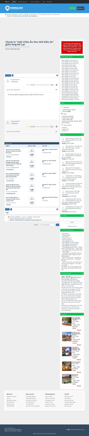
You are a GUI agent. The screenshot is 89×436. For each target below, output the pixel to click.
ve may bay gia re (71, 301)
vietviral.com (72, 318)
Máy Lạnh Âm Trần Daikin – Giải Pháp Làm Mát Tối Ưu (73, 170)
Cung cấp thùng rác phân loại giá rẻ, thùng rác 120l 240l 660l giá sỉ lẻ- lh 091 (71, 186)
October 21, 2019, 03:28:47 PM (49, 161)
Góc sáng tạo (67, 407)
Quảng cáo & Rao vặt (50, 415)
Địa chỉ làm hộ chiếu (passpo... (71, 98)
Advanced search (72, 229)
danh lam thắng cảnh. (71, 313)
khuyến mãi (65, 293)
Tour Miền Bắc (70, 308)
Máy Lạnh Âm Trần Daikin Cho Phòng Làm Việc (73, 195)
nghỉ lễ (67, 300)
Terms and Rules (74, 429)
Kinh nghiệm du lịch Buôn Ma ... (71, 70)
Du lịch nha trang (72, 295)
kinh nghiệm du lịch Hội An (70, 72)
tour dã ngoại (78, 303)
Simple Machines (18, 429)
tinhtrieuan (70, 142)
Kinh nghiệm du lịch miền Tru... (71, 63)
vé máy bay (73, 291)
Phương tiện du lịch (49, 409)
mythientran (58, 14)
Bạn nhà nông (67, 415)
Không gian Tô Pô (68, 405)
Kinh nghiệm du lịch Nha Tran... (71, 81)
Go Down (8, 75)
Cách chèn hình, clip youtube (33, 415)
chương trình (65, 286)
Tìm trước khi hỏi (30, 413)
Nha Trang (71, 290)
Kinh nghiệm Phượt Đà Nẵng (70, 94)
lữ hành (71, 305)
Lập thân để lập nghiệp (69, 411)
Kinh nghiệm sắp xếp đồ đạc (70, 247)
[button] (23, 1)
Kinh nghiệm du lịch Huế (69, 76)
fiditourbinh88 (15, 155)
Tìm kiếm (64, 219)
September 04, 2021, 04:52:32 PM (47, 198)
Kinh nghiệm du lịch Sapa (69, 249)
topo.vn (79, 318)
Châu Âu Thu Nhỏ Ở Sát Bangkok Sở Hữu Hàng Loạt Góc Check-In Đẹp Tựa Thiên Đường (13, 163)
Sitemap (20, 431)
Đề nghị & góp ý (10, 413)
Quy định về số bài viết (31, 409)
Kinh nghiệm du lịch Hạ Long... (71, 89)
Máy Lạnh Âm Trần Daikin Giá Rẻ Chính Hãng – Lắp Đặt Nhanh (72, 147)
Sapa (62, 313)
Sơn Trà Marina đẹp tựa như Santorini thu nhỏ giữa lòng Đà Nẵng (13, 175)
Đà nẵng (72, 298)
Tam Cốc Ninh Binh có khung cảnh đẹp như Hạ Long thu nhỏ (13, 199)
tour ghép (76, 284)
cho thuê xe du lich (70, 287)
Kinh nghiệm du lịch (68, 244)
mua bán (70, 284)
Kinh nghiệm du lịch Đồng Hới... (71, 78)
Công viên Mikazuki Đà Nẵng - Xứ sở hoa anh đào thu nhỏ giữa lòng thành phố (13, 187)
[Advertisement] (44, 28)
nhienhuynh (65, 190)
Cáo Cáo (13, 203)
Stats (62, 103)
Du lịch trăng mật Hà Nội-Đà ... (71, 93)
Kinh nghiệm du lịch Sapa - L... (70, 75)
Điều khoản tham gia (11, 409)
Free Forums (13, 431)
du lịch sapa (67, 319)
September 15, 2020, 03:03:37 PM (47, 150)
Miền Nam (9, 157)
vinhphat (78, 180)
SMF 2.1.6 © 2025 (8, 429)
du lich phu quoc (69, 310)
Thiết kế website (10, 415)
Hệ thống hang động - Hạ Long (71, 99)
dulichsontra (14, 192)
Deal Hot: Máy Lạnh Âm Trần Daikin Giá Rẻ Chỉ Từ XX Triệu (72, 140)
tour (62, 319)
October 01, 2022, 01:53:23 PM (49, 185)
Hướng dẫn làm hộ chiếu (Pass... (71, 96)
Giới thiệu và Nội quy (11, 405)
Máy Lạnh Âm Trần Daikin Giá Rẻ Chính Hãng (73, 162)
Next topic (17, 49)
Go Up (7, 209)
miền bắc (64, 290)
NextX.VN (77, 205)
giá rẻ (73, 280)
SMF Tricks (12, 428)
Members (66, 107)
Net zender (65, 237)
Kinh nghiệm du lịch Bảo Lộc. (70, 88)
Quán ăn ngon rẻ (67, 243)
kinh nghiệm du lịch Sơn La (70, 85)
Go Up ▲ (82, 429)
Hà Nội (63, 301)
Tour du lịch (65, 240)
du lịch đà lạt (65, 305)
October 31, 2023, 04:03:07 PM (49, 174)
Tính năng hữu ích (30, 411)
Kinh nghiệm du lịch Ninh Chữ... (71, 73)
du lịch (66, 280)
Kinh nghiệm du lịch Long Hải (70, 80)
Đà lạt (76, 290)
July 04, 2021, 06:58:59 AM (13, 90)
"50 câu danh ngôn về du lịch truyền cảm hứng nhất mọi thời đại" (71, 271)
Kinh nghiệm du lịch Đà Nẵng (70, 246)
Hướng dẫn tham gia (31, 407)
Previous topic (9, 49)
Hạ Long (76, 305)
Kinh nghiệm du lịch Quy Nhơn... (71, 83)
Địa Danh (72, 300)
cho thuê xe (69, 303)
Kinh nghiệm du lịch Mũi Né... (70, 86)
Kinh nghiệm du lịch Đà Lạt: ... (70, 60)
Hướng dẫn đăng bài (31, 405)
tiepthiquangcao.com (71, 306)
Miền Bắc (8, 205)
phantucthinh (16, 80)
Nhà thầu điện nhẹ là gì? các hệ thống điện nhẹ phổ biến (74, 154)
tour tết (67, 315)
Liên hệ (8, 407)
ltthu (12, 179)
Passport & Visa (49, 411)
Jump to (36, 225)
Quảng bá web (66, 238)
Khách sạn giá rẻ (67, 241)
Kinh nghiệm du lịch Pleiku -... (70, 67)
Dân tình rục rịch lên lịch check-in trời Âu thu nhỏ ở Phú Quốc (13, 151)
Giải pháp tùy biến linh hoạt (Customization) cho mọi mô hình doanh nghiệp (72, 203)
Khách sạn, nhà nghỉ (50, 407)
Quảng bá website (68, 413)
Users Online (67, 125)
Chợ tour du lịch (49, 405)
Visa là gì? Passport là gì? (69, 65)
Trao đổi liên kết (10, 411)
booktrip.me (65, 318)
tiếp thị (75, 282)
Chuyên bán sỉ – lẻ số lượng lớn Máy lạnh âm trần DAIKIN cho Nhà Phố (71, 179)
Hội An (63, 308)
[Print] (57, 75)
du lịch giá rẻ (65, 298)
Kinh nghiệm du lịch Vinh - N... (70, 91)
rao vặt (64, 284)
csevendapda (67, 157)
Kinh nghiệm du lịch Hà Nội (70, 68)
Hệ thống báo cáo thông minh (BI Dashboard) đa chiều (71, 211)
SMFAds (6, 431)
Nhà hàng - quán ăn (50, 413)
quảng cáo (68, 282)
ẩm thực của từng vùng (70, 315)
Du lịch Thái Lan (10, 169)
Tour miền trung (10, 181)
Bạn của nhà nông (68, 409)
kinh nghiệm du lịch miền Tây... (71, 62)
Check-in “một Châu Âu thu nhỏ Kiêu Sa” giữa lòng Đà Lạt (30, 43)
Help (67, 429)
